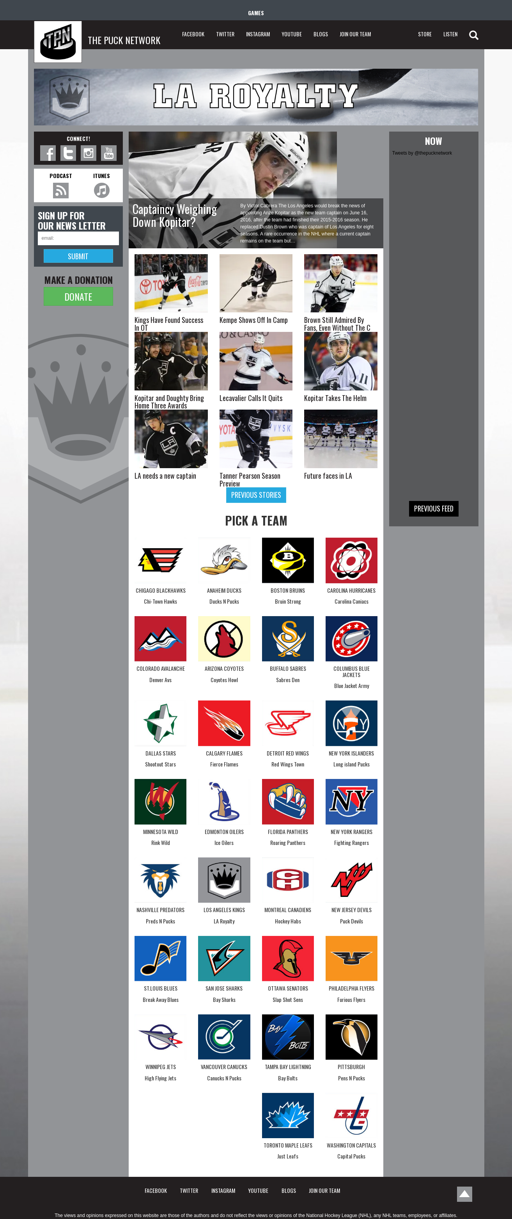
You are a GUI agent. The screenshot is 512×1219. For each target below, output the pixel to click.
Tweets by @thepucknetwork (422, 153)
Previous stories (256, 495)
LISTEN (450, 34)
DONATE (78, 296)
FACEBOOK (193, 34)
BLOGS (321, 34)
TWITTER (225, 34)
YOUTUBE (292, 34)
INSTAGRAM (258, 34)
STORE (425, 34)
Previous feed (434, 508)
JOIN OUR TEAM (355, 34)
